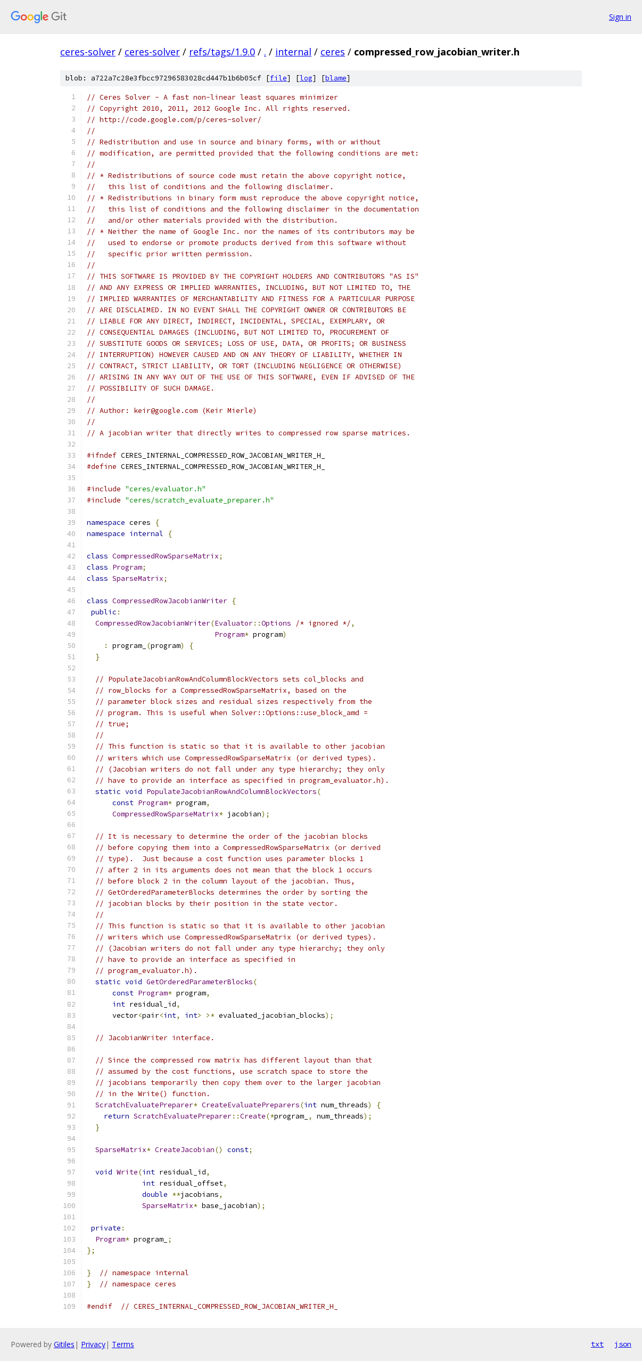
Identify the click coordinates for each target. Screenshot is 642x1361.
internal (293, 51)
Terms (123, 1344)
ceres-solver (88, 51)
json (622, 1344)
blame (336, 78)
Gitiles (64, 1344)
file (278, 78)
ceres (332, 51)
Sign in (620, 17)
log (306, 78)
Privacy (93, 1344)
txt (597, 1344)
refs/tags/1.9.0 (222, 51)
